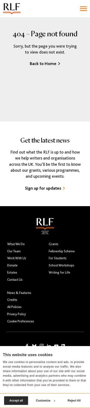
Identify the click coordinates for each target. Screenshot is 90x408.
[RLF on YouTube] (56, 346)
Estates (12, 272)
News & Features (19, 293)
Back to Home (45, 63)
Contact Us (15, 280)
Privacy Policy (16, 314)
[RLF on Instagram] (42, 346)
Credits (12, 300)
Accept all (16, 400)
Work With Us (16, 258)
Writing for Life (59, 272)
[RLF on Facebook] (27, 346)
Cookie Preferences (20, 321)
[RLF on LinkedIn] (49, 346)
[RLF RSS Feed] (63, 346)
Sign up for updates (45, 188)
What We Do (16, 244)
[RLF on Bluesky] (34, 346)
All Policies (14, 307)
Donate (12, 265)
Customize (45, 400)
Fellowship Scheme (62, 251)
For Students (57, 258)
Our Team (14, 251)
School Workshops (61, 265)
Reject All (74, 400)
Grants (53, 244)
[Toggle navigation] (83, 8)
